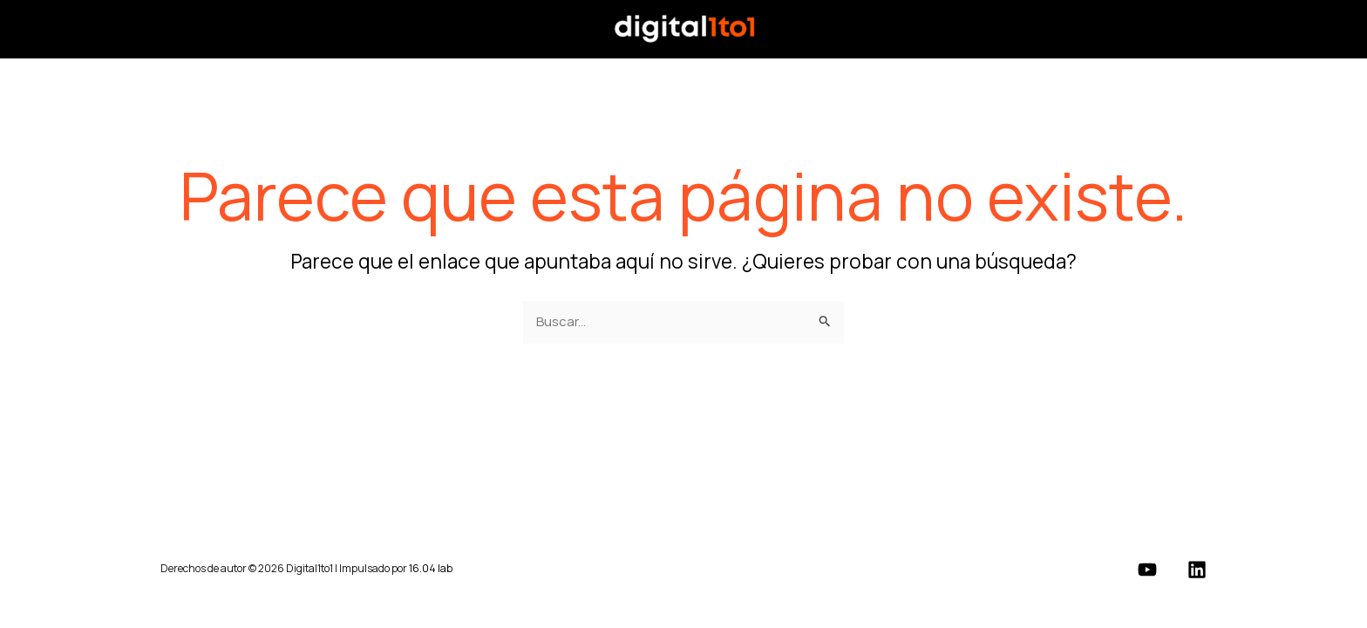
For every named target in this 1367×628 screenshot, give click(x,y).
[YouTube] (1147, 569)
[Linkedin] (1197, 569)
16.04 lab (430, 568)
